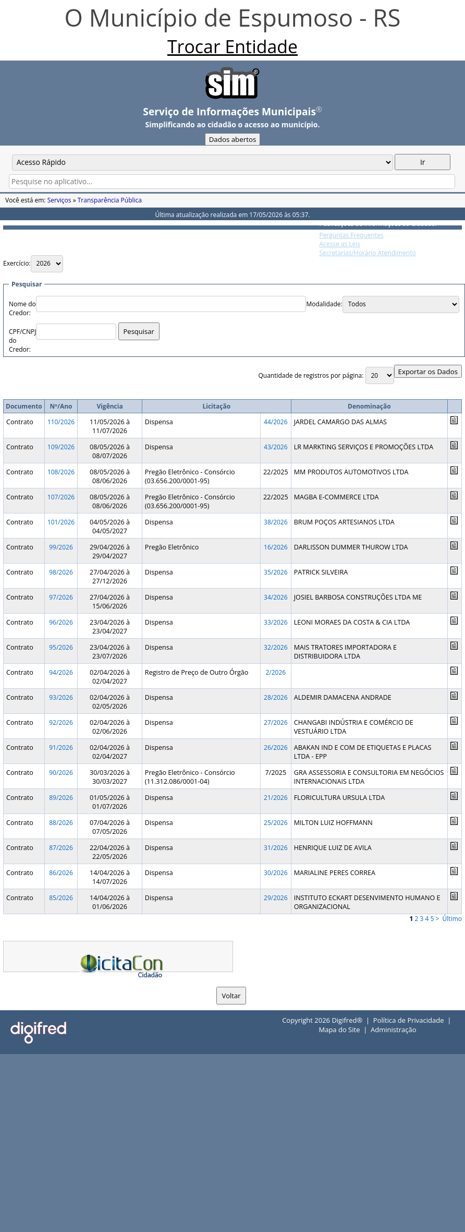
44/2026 (276, 421)
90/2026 (61, 772)
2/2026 (275, 672)
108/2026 (61, 472)
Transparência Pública (110, 200)
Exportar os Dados (428, 371)
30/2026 (276, 872)
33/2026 (276, 622)
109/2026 (61, 446)
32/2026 (276, 647)
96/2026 (61, 622)
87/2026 (61, 847)
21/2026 (276, 797)
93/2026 (61, 697)
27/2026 (276, 722)
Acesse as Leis (339, 244)
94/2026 (61, 672)
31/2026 (276, 847)
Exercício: (17, 263)
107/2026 (61, 497)
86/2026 (61, 872)
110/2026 (61, 421)
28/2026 (276, 697)
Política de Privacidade (408, 1020)
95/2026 (61, 647)
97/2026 (61, 597)
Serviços (59, 200)
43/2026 (276, 446)
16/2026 (276, 547)
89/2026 (61, 797)
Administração (393, 1029)
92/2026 (61, 722)
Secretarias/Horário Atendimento (367, 252)
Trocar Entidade (232, 46)
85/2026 (61, 897)
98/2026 (61, 572)
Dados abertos (232, 139)
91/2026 (61, 747)
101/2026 (61, 522)
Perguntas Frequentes (351, 235)
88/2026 (61, 822)
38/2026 (276, 522)
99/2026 (61, 547)
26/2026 (276, 747)
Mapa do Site (339, 1029)
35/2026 (276, 572)
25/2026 (276, 822)
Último (452, 918)
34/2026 (276, 597)
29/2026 (276, 897)
